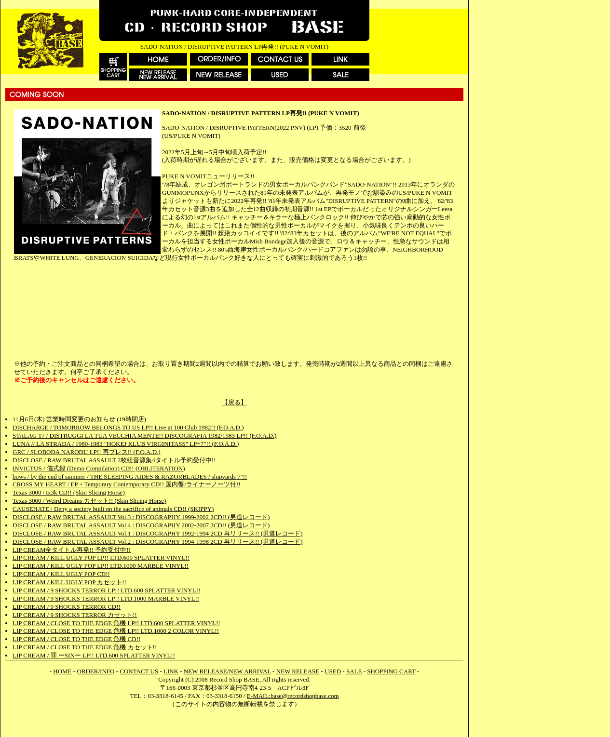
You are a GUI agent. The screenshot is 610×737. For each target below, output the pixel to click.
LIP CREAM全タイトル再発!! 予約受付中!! (72, 549)
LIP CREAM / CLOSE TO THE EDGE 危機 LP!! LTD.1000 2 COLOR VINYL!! (116, 630)
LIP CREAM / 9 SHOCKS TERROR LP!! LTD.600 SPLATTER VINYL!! (106, 590)
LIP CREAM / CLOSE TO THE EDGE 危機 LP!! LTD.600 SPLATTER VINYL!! (116, 623)
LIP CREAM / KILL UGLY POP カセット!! (69, 582)
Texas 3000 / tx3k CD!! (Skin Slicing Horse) (69, 492)
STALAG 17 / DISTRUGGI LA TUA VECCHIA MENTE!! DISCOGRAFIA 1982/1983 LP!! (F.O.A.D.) (144, 435)
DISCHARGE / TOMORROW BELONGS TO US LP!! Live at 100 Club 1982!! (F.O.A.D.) (128, 427)
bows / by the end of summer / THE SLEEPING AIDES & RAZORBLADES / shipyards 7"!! (130, 476)
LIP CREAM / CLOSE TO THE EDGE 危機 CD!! (76, 639)
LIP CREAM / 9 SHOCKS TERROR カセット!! (75, 614)
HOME (62, 671)
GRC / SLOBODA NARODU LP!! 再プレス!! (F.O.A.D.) (87, 452)
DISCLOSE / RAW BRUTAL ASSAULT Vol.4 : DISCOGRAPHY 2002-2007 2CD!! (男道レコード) (141, 525)
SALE (354, 671)
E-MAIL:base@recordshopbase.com (293, 695)
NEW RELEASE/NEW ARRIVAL (227, 671)
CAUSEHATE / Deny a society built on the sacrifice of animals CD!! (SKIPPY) (113, 508)
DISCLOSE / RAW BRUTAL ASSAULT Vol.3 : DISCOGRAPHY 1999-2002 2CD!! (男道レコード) (141, 517)
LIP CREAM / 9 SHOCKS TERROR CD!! (67, 606)
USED (333, 671)
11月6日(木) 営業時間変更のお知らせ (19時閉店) (79, 419)
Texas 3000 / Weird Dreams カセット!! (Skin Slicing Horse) (89, 500)
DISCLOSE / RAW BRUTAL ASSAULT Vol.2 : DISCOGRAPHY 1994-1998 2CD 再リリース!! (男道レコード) (158, 541)
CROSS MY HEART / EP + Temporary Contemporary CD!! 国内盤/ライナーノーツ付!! (127, 484)
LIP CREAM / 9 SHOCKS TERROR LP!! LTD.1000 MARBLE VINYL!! (106, 598)
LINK (170, 671)
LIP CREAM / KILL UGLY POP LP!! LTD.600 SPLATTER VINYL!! (101, 557)
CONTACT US (139, 671)
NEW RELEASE (298, 671)
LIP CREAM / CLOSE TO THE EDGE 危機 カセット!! (85, 647)
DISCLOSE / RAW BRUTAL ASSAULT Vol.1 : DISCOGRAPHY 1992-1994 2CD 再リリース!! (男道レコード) (158, 533)
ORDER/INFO (95, 671)
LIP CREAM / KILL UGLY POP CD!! (61, 573)
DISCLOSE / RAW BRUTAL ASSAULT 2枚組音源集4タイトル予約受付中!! (114, 460)
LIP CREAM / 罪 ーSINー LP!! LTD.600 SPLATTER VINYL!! (94, 655)
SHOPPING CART (391, 671)
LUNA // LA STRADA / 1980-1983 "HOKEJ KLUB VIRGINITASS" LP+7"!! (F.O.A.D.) (126, 443)
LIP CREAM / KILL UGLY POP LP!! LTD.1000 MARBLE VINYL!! (101, 565)
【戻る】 (234, 402)
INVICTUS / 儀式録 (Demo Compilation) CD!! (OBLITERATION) (99, 468)
